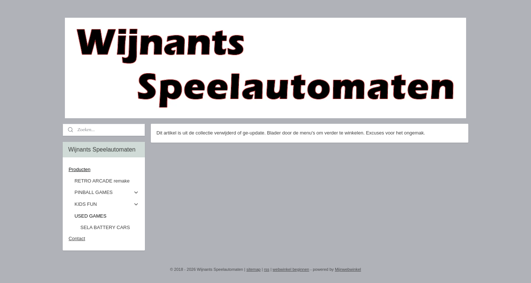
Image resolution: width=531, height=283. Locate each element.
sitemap (253, 269)
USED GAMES (106, 216)
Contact (77, 238)
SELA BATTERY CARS (105, 227)
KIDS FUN (106, 204)
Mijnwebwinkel (348, 269)
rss (267, 269)
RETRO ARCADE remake (102, 181)
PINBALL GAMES (106, 192)
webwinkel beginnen (291, 269)
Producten (104, 170)
